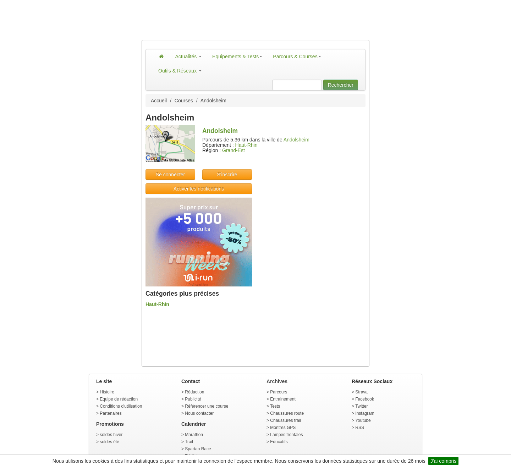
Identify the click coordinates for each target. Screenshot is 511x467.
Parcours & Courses (297, 56)
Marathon (194, 434)
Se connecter (170, 174)
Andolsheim (296, 140)
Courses (184, 100)
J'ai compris (443, 461)
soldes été (109, 441)
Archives (277, 381)
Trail (189, 441)
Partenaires (110, 413)
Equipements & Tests (237, 56)
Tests (275, 406)
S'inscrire (227, 174)
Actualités (188, 56)
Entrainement (282, 399)
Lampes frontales (286, 434)
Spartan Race (198, 448)
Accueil (159, 100)
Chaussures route (287, 413)
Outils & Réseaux (180, 71)
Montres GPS (283, 427)
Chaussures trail (285, 420)
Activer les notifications (199, 189)
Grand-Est (233, 150)
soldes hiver (111, 434)
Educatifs (278, 441)
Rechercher (340, 85)
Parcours (278, 392)
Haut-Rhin (246, 145)
